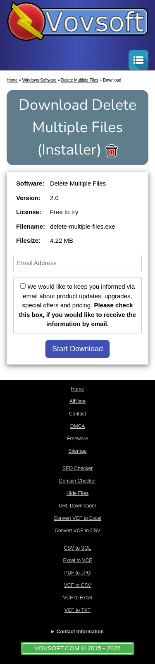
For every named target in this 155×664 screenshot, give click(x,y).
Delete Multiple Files (79, 80)
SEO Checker (77, 468)
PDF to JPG (77, 573)
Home (12, 80)
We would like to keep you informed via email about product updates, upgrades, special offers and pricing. (77, 305)
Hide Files (77, 493)
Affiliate (77, 401)
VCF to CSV (77, 585)
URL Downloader (77, 506)
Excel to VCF (77, 560)
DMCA (77, 426)
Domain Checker (77, 481)
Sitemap (77, 451)
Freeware (77, 439)
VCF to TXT (77, 610)
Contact (77, 414)
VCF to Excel (77, 598)
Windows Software (39, 80)
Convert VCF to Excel (77, 518)
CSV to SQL (77, 548)
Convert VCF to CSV (77, 531)
